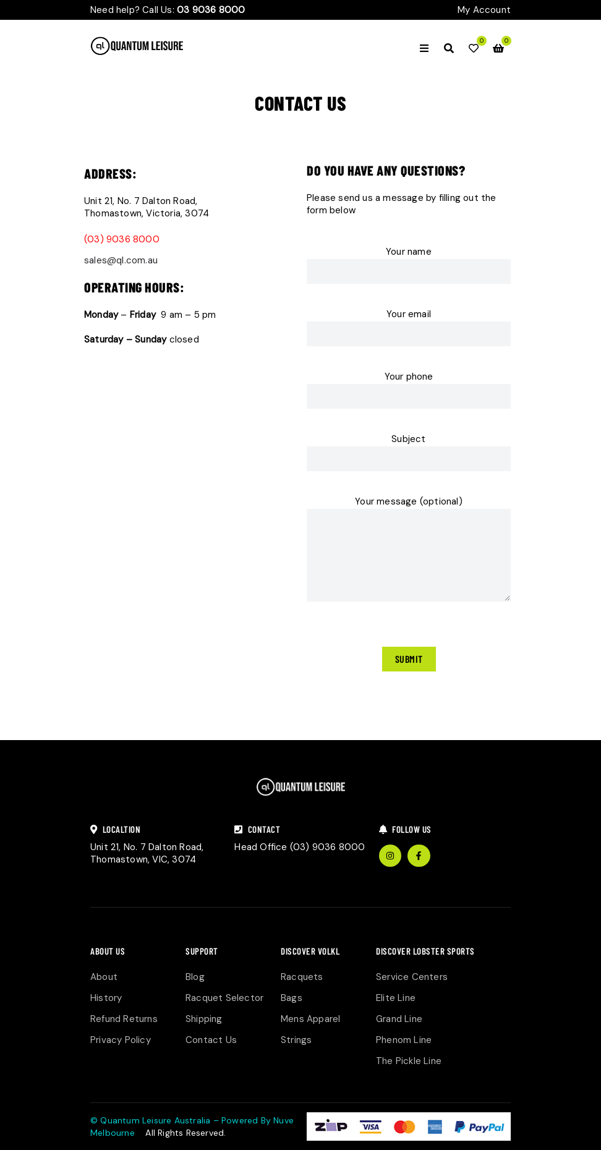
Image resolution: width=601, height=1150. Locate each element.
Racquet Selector (224, 998)
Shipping (204, 1019)
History (106, 998)
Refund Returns (124, 1019)
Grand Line (399, 1019)
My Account (484, 10)
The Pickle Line (408, 1061)
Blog (195, 977)
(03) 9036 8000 (122, 239)
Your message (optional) (409, 550)
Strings (296, 1040)
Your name (409, 268)
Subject (409, 456)
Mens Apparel (310, 1019)
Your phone (409, 393)
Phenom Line (404, 1040)
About (103, 977)
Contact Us (211, 1040)
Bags (291, 998)
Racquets (302, 977)
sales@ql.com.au (121, 260)
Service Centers (412, 977)
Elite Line (396, 998)
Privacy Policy (120, 1040)
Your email (409, 331)
